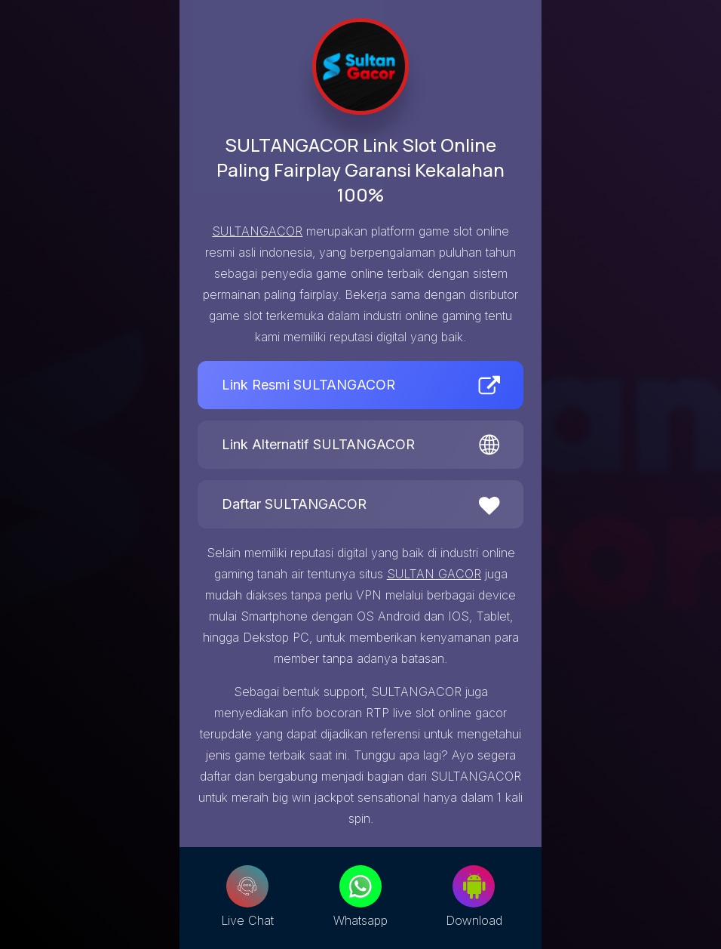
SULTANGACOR (257, 231)
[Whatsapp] (360, 886)
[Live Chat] (247, 886)
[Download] (474, 886)
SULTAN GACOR (434, 573)
